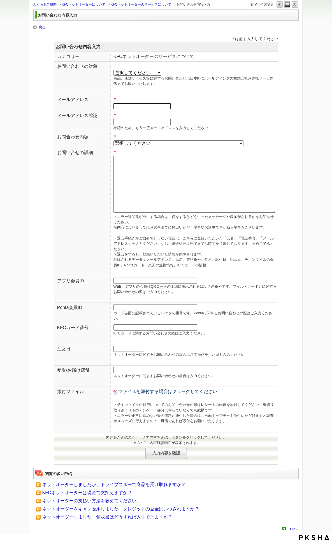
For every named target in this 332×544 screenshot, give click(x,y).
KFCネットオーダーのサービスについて (141, 4)
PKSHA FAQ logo (314, 537)
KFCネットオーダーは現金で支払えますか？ (87, 492)
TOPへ (293, 529)
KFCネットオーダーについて (83, 4)
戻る (42, 27)
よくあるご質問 (45, 4)
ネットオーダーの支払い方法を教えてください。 (91, 500)
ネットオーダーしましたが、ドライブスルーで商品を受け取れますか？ (114, 484)
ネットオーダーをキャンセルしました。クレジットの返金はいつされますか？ (120, 508)
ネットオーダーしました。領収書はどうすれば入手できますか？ (107, 517)
